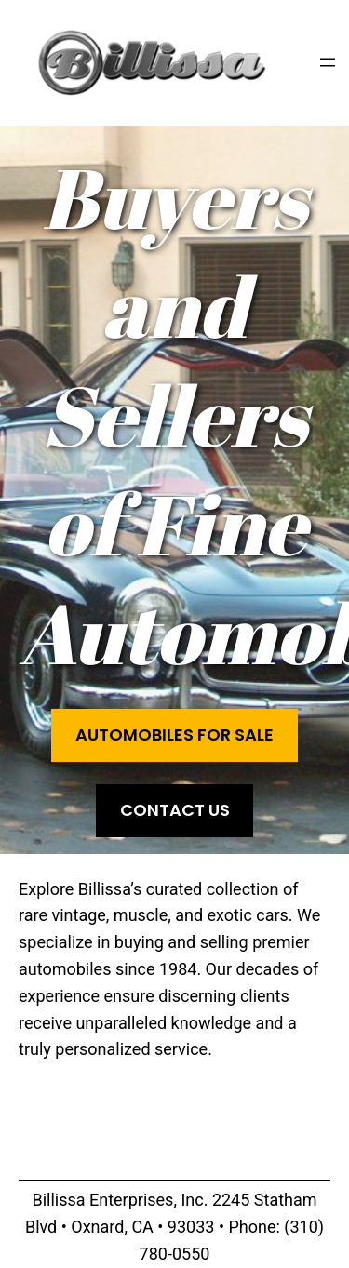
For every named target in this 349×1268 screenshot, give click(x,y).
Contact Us (175, 809)
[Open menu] (327, 62)
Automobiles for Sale (174, 734)
